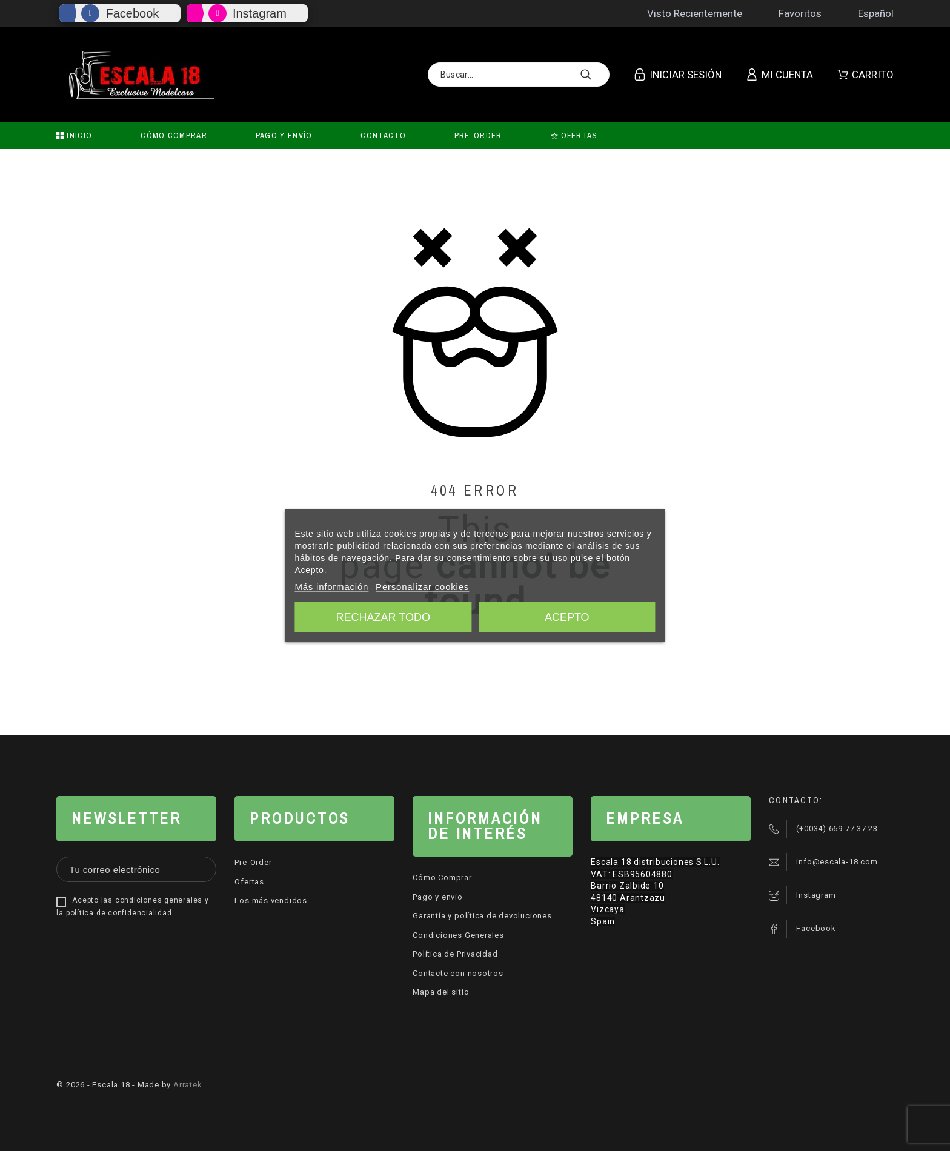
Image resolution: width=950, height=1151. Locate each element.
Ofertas (249, 881)
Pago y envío (437, 896)
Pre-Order (252, 862)
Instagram (260, 13)
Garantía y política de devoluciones (482, 915)
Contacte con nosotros (458, 973)
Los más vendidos (270, 900)
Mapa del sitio (441, 992)
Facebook (132, 13)
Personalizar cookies (422, 587)
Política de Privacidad (455, 953)
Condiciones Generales (458, 935)
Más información (331, 587)
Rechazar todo (383, 617)
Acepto (567, 617)
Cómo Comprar (442, 877)
